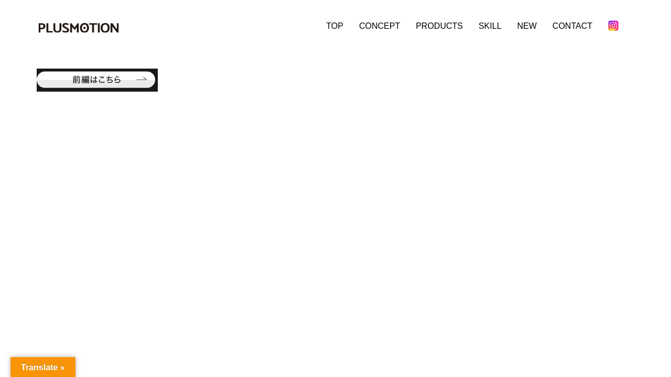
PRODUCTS (439, 25)
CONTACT (572, 25)
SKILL (490, 25)
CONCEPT (379, 25)
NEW (527, 25)
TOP (334, 25)
